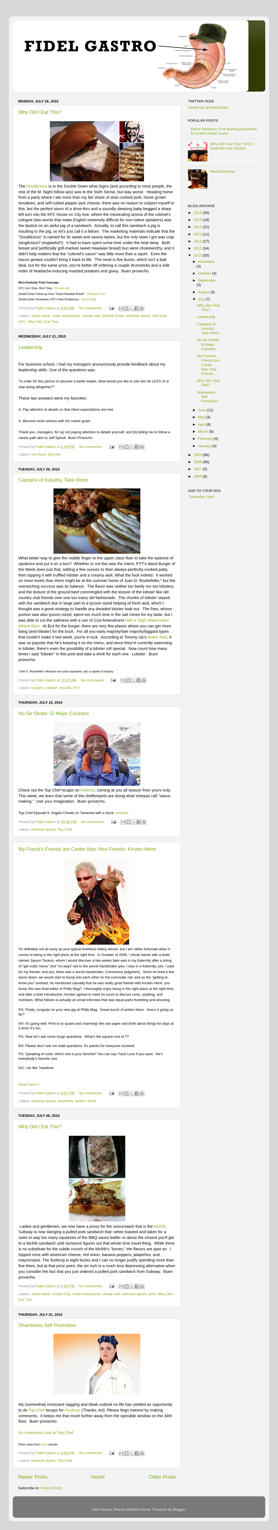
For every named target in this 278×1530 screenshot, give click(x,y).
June (202, 410)
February (206, 439)
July (202, 299)
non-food (38, 454)
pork (152, 1294)
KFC (22, 322)
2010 (198, 255)
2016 (198, 213)
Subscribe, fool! (201, 497)
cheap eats (91, 316)
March (203, 431)
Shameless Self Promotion (47, 1325)
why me (54, 454)
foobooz (87, 790)
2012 (198, 241)
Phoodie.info (62, 288)
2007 (198, 469)
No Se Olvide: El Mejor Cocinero (53, 713)
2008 (198, 462)
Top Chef (65, 829)
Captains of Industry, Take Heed (52, 480)
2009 (198, 455)
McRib (159, 1226)
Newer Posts (32, 1477)
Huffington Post (96, 293)
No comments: (91, 308)
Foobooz (73, 1410)
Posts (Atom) (51, 1488)
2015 (198, 220)
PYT (76, 688)
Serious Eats (88, 299)
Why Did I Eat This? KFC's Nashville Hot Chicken (231, 146)
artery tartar (40, 316)
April (202, 424)
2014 (198, 227)
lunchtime (65, 1101)
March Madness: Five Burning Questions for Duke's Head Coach (224, 131)
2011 (198, 248)
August (204, 292)
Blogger (179, 1509)
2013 (198, 234)
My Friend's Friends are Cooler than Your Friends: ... (208, 365)
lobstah (52, 688)
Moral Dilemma (222, 171)
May (202, 417)
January (205, 446)
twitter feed (157, 637)
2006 (198, 476)
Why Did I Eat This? (40, 112)
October (205, 273)
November (206, 262)
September (207, 280)
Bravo (44, 1444)
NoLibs (65, 688)
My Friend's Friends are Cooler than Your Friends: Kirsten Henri (87, 849)
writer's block (85, 1101)
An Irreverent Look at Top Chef (46, 1433)
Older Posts (162, 1477)
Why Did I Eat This (43, 322)
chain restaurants (66, 316)
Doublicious (37, 186)
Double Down (113, 316)
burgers (37, 688)
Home (98, 1477)
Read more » (29, 1084)
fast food (160, 316)
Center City (61, 1294)
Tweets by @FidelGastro (208, 107)
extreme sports (138, 316)
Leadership (30, 347)
